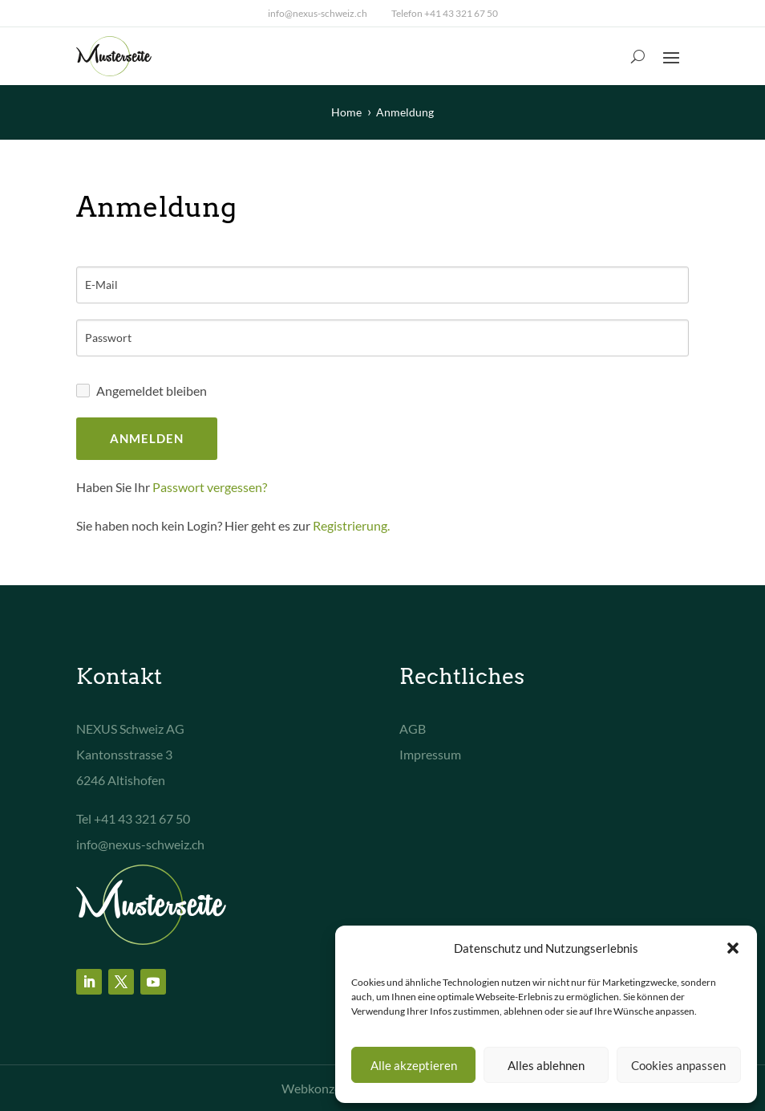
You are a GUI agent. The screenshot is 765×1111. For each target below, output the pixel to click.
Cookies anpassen (678, 1065)
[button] (733, 948)
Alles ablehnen (546, 1065)
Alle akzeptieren (413, 1065)
